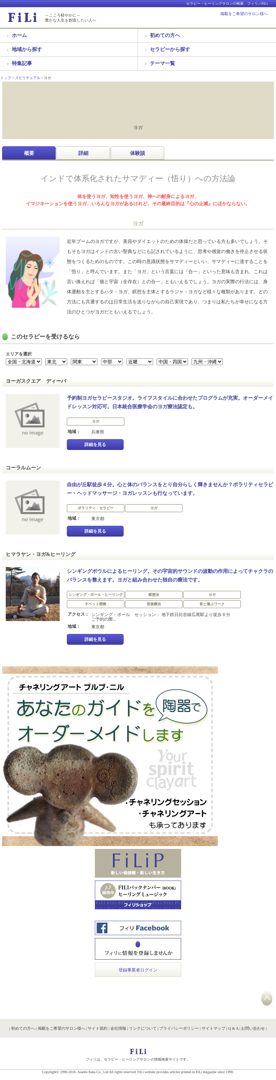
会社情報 (118, 1028)
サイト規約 (97, 1028)
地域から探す (24, 49)
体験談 (137, 153)
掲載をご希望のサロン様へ (244, 14)
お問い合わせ (253, 1028)
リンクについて (143, 1028)
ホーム (17, 35)
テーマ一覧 (160, 63)
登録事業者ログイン (138, 970)
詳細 (83, 153)
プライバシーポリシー (179, 1028)
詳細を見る (95, 444)
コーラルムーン (23, 467)
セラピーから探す (167, 49)
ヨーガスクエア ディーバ (36, 381)
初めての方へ (162, 35)
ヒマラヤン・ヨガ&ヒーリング (40, 554)
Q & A (233, 1028)
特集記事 (19, 63)
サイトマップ (213, 1028)
